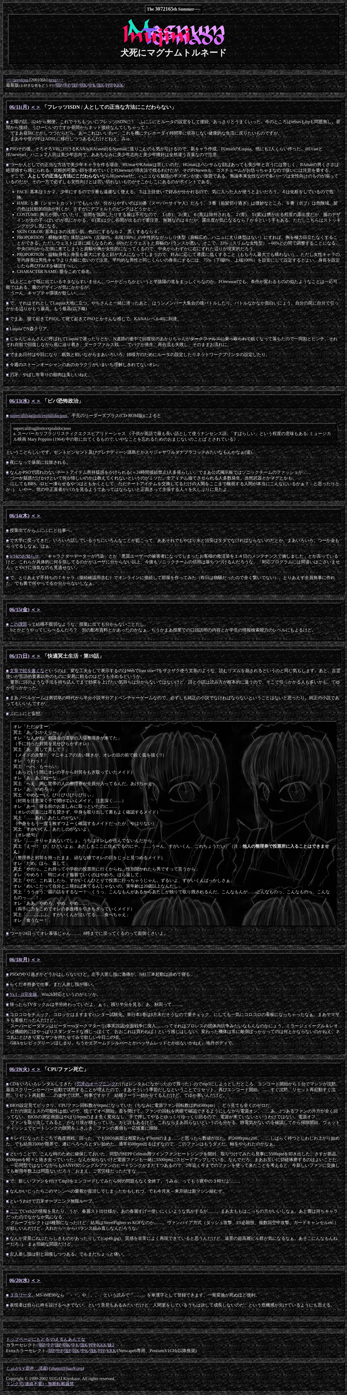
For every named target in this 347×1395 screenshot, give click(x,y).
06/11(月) (19, 107)
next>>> (56, 80)
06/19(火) (19, 1069)
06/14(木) (19, 516)
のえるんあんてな (68, 1339)
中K (92, 85)
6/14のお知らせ (24, 556)
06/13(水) (19, 401)
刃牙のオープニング (95, 1084)
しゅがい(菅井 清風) (27, 1368)
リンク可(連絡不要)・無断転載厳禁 (40, 1383)
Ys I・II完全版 (23, 994)
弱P (59, 85)
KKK (118, 85)
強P (75, 85)
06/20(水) (19, 1280)
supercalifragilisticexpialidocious (38, 415)
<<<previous (17, 80)
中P (66, 85)
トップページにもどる (27, 1339)
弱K (83, 85)
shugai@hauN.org (66, 1368)
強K (100, 85)
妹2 (111, 1345)
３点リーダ (20, 1295)
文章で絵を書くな (27, 670)
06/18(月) (19, 959)
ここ (14, 1211)
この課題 (18, 624)
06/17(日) (19, 656)
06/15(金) (19, 609)
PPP (109, 85)
